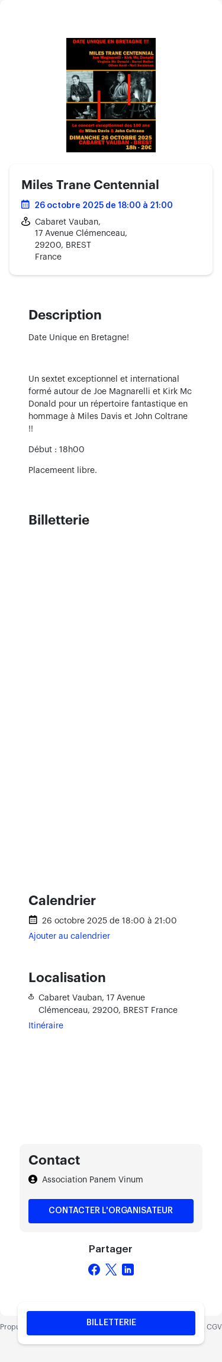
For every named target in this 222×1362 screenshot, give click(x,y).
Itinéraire (45, 1026)
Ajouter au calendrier (69, 936)
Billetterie (111, 1323)
